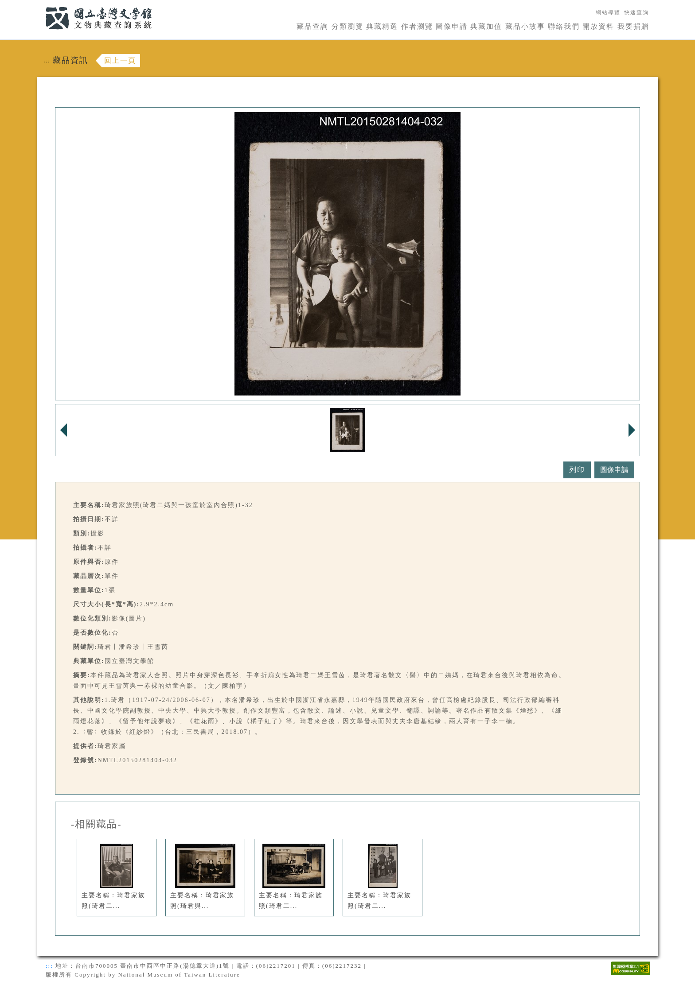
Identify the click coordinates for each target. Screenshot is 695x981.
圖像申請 (452, 26)
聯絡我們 (564, 26)
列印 (577, 469)
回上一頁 (120, 60)
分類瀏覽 (347, 26)
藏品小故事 (525, 26)
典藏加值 (486, 26)
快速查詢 (636, 12)
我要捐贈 (633, 26)
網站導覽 (608, 12)
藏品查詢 (312, 26)
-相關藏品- (96, 824)
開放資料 (598, 26)
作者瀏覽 (417, 26)
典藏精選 (382, 26)
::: (40, 5)
